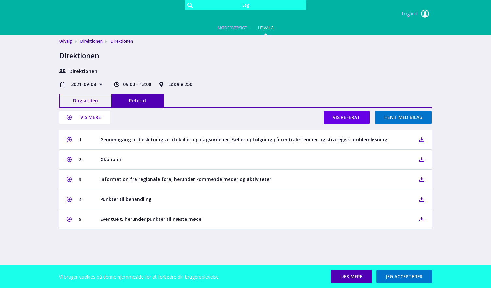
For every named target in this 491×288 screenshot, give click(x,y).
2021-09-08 (84, 84)
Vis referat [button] (346, 117)
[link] (92, 14)
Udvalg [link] (65, 41)
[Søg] (245, 5)
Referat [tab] (138, 101)
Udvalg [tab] (266, 28)
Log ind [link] (417, 13)
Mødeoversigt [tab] (232, 28)
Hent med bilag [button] (403, 117)
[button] (84, 117)
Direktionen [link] (91, 41)
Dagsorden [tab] (85, 101)
